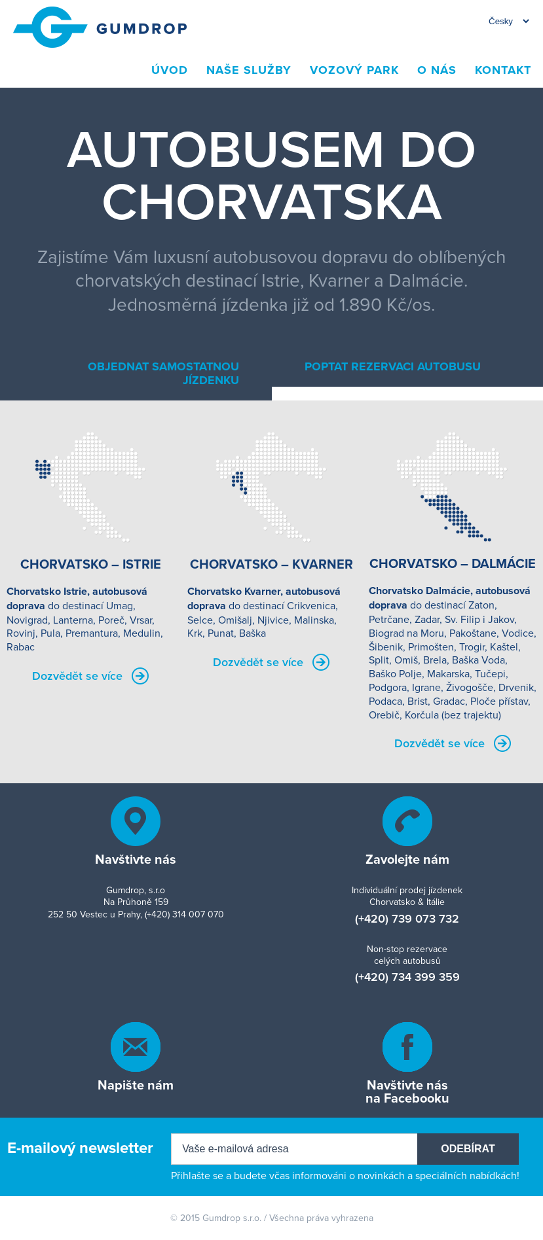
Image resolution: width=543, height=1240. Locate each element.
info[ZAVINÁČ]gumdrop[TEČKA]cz (135, 1047)
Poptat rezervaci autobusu (393, 366)
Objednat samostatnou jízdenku (163, 373)
